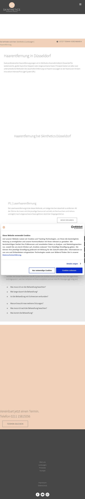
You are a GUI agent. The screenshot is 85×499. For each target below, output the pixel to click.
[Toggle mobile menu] (80, 4)
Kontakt (42, 471)
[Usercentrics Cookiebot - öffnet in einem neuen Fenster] (72, 227)
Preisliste (42, 468)
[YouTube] (42, 494)
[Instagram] (47, 494)
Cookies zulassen (69, 270)
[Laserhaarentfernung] (42, 147)
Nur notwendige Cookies (42, 270)
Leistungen (30, 42)
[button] (42, 287)
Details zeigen (72, 264)
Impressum (43, 482)
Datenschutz (42, 485)
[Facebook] (38, 494)
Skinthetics (21, 42)
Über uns (42, 462)
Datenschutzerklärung (12, 255)
